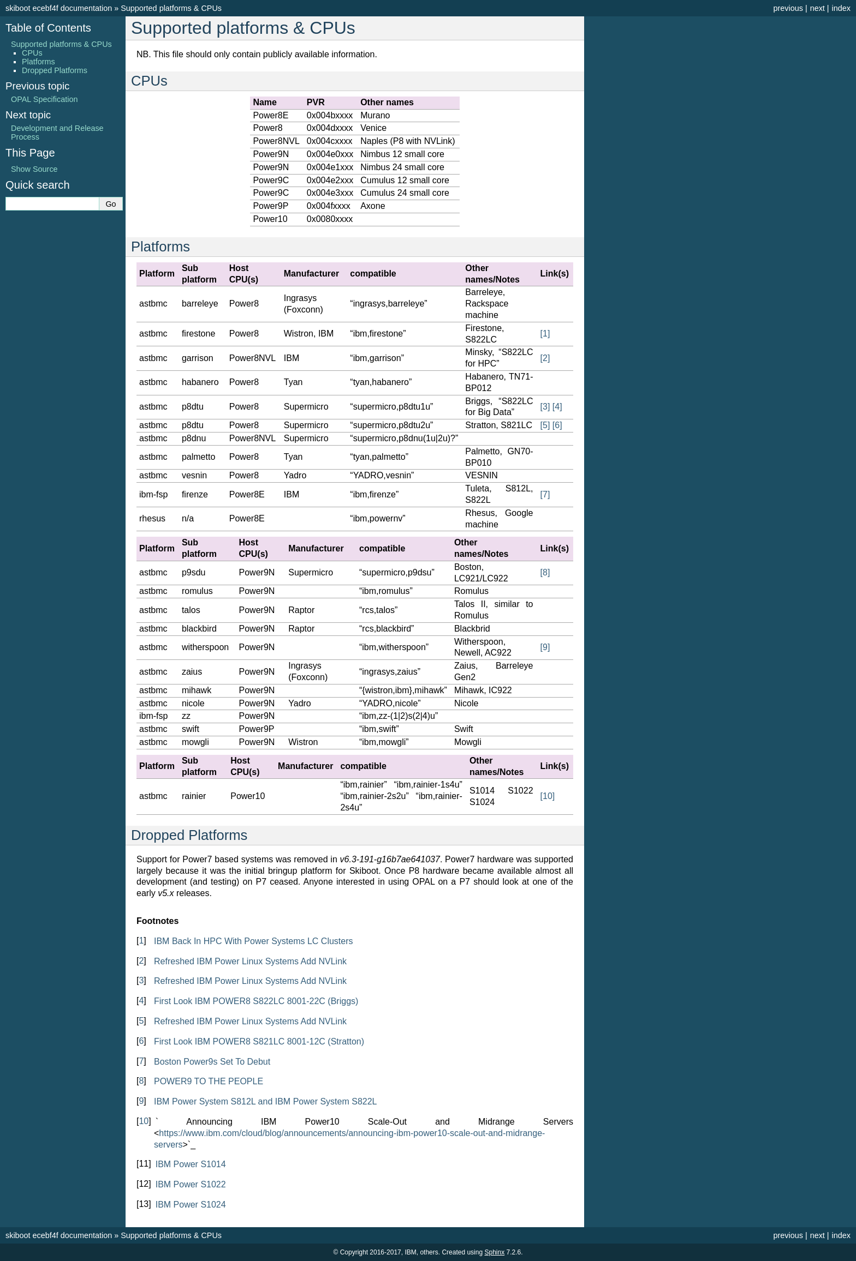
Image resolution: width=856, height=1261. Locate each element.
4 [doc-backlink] (141, 1000)
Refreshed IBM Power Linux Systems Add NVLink (250, 961)
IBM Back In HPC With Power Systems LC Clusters (253, 941)
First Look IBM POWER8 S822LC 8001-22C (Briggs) (256, 1001)
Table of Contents (48, 28)
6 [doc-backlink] (141, 1041)
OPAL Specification (44, 99)
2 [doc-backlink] (141, 960)
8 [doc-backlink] (141, 1080)
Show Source (34, 169)
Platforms (38, 61)
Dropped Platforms (54, 70)
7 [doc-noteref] (545, 494)
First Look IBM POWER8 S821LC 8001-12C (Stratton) (259, 1041)
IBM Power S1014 (191, 1164)
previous (787, 8)
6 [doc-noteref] (557, 425)
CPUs (32, 53)
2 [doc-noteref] (545, 358)
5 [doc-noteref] (545, 425)
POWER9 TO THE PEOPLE (208, 1081)
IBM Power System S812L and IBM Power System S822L (265, 1101)
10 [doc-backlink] (143, 1121)
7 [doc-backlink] (141, 1061)
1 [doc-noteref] (545, 333)
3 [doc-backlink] (141, 980)
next (817, 8)
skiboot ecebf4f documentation (58, 8)
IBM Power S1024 (191, 1204)
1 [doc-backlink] (141, 940)
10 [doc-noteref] (547, 796)
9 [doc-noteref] (545, 647)
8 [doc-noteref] (545, 572)
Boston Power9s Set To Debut (212, 1061)
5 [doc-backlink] (141, 1020)
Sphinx (494, 1252)
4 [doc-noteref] (557, 406)
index (841, 8)
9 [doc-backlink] (141, 1101)
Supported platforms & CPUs (171, 8)
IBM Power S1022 (191, 1184)
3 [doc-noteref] (545, 406)
